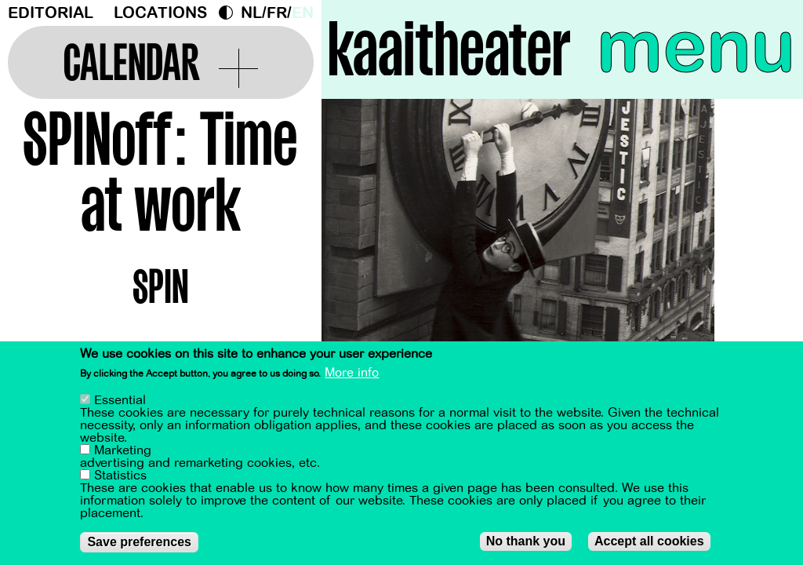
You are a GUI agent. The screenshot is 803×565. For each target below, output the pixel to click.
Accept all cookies (649, 542)
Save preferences (139, 542)
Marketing (122, 451)
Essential (120, 401)
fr (277, 13)
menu (696, 47)
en (303, 13)
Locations (160, 13)
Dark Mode (230, 12)
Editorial (50, 13)
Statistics (120, 476)
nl (251, 13)
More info (352, 373)
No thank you (525, 542)
